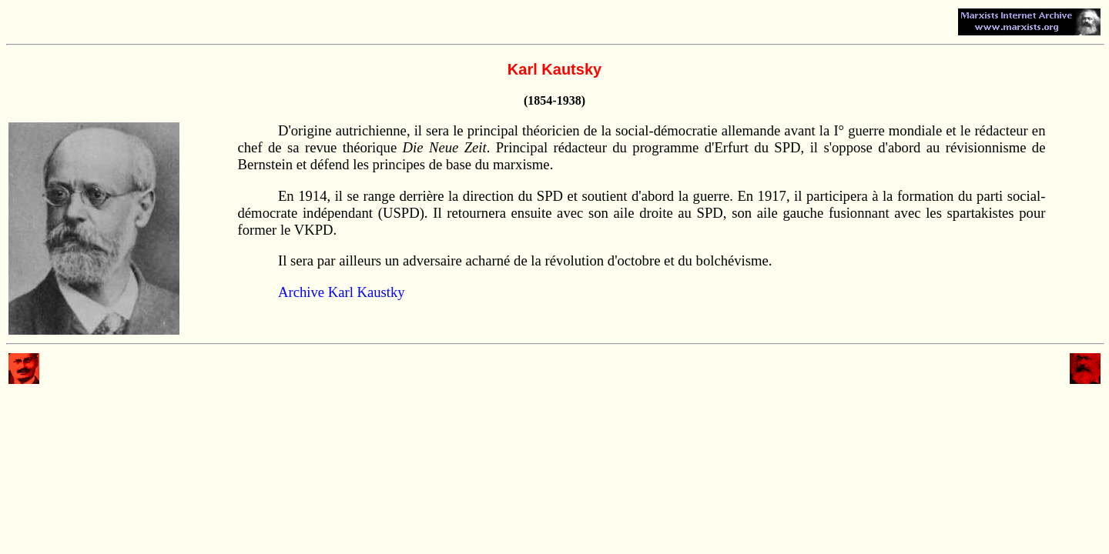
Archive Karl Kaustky (341, 292)
